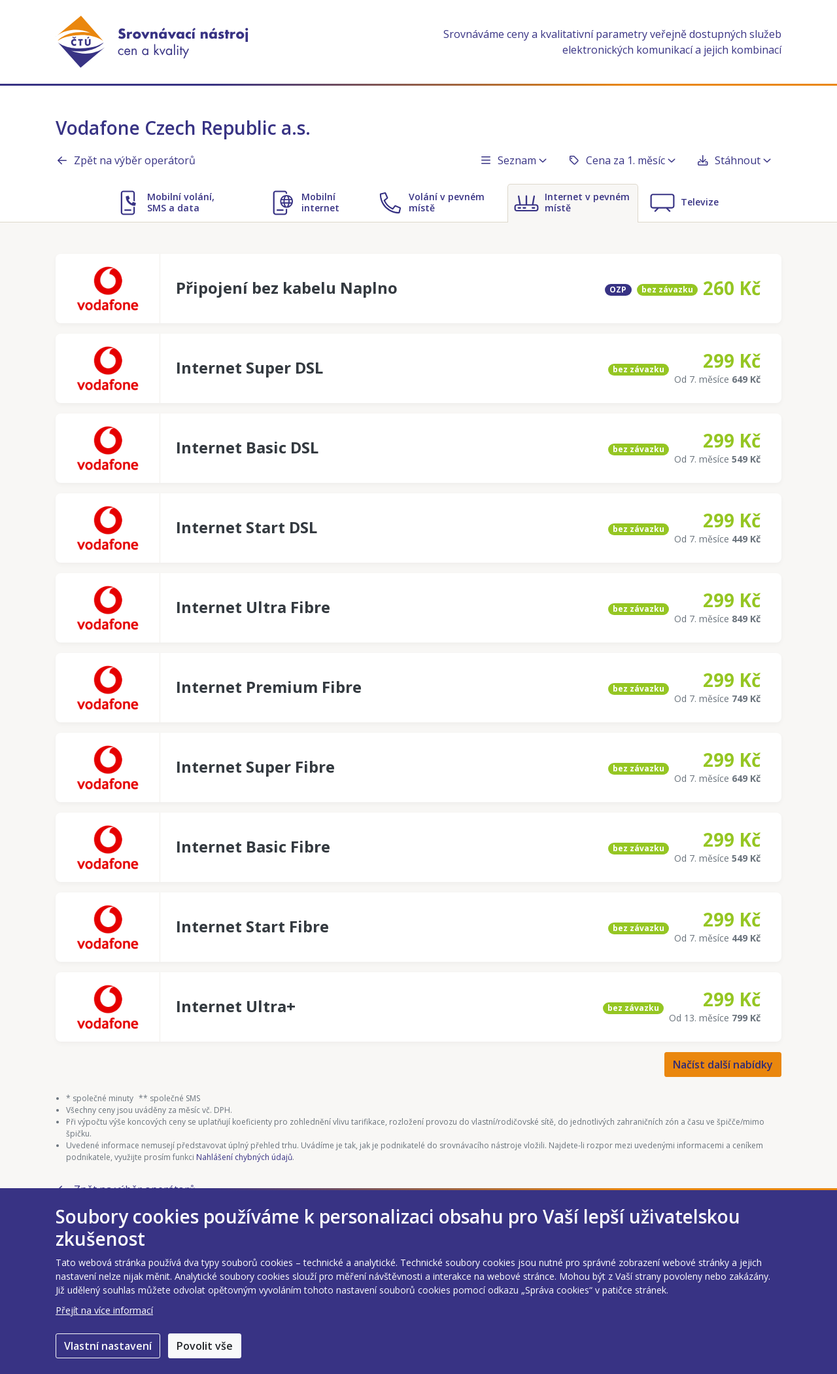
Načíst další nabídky (723, 1064)
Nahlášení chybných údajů (244, 1157)
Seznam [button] (513, 160)
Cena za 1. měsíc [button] (621, 160)
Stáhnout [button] (733, 160)
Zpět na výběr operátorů (126, 160)
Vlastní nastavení (108, 1346)
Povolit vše (205, 1346)
